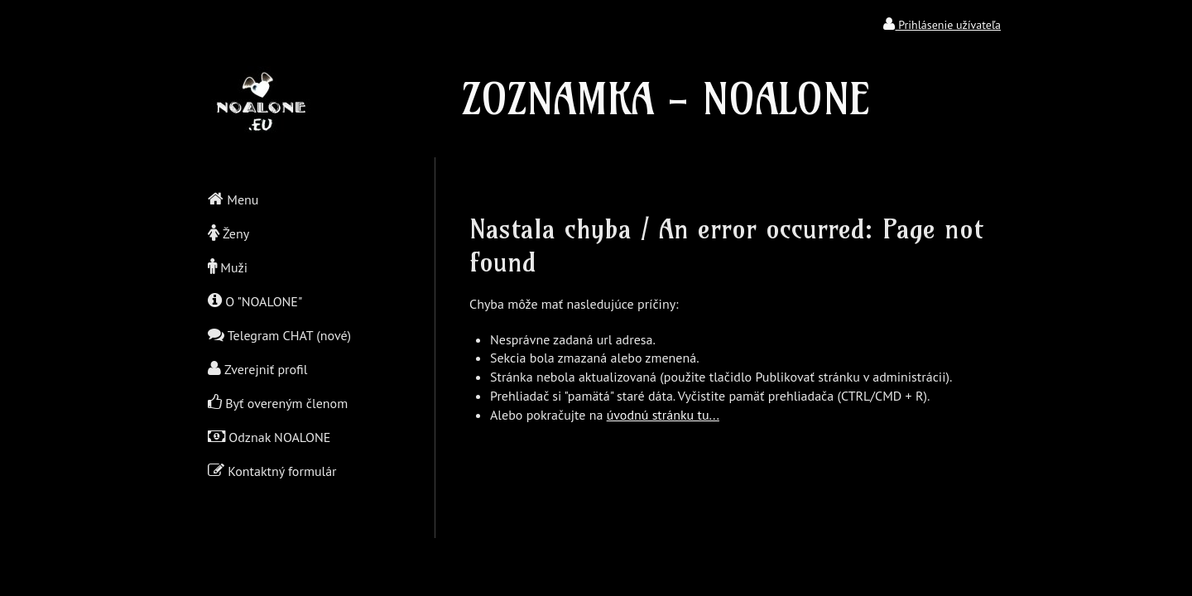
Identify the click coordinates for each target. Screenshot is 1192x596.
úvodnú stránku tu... (663, 414)
